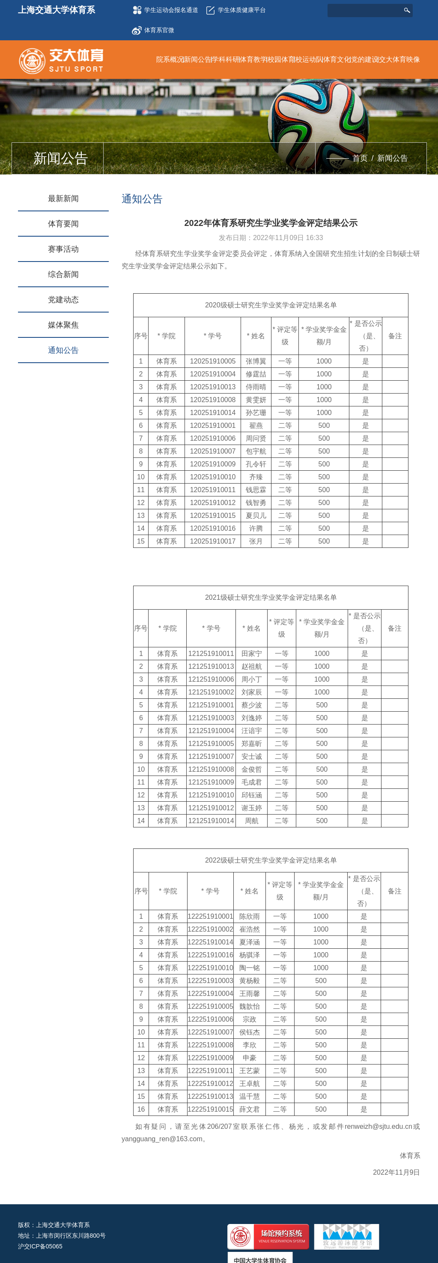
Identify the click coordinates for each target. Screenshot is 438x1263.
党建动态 (63, 299)
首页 (360, 158)
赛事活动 (63, 249)
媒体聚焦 (63, 325)
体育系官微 (153, 27)
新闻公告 (392, 158)
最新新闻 (63, 198)
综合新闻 (63, 274)
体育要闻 (63, 224)
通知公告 (63, 350)
